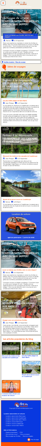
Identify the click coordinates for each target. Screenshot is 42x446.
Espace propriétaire (11, 432)
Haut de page (33, 439)
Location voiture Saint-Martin (15, 425)
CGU (21, 432)
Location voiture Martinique (14, 422)
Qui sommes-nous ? (12, 434)
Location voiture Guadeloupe (14, 423)
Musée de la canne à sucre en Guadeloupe (17, 199)
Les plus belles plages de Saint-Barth (15, 101)
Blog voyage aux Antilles (13, 436)
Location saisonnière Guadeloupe (16, 418)
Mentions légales (28, 436)
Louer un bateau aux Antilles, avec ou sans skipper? (19, 36)
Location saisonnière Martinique (15, 416)
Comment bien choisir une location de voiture (11, 394)
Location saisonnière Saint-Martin (16, 420)
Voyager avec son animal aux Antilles (15, 320)
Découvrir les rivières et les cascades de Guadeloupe (20, 156)
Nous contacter (25, 434)
